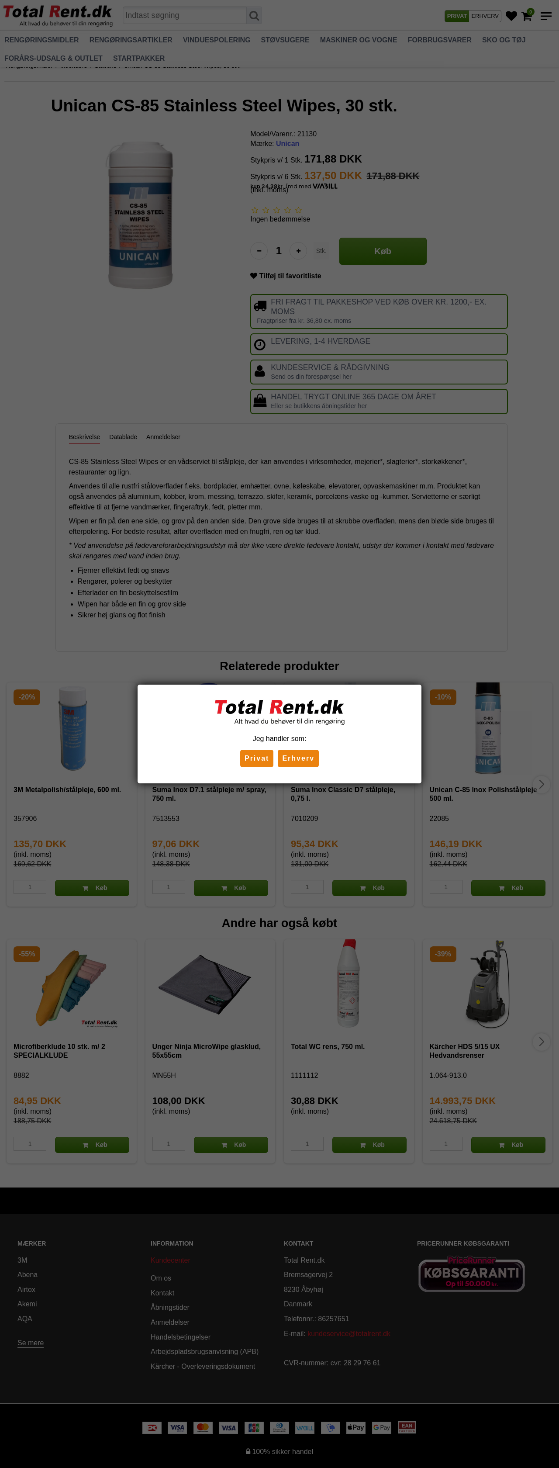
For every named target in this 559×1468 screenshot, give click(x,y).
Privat (257, 758)
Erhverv (298, 758)
